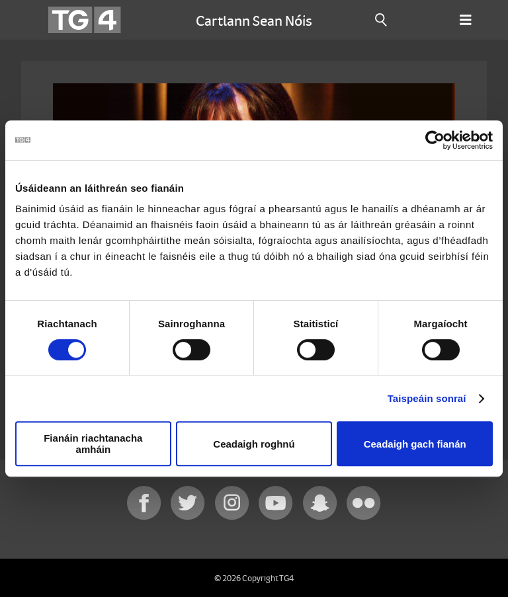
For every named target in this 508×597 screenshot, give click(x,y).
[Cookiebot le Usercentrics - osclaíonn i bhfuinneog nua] (435, 140)
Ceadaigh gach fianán (415, 444)
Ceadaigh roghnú (253, 444)
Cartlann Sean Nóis (254, 19)
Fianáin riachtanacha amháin (93, 443)
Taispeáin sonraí (427, 398)
